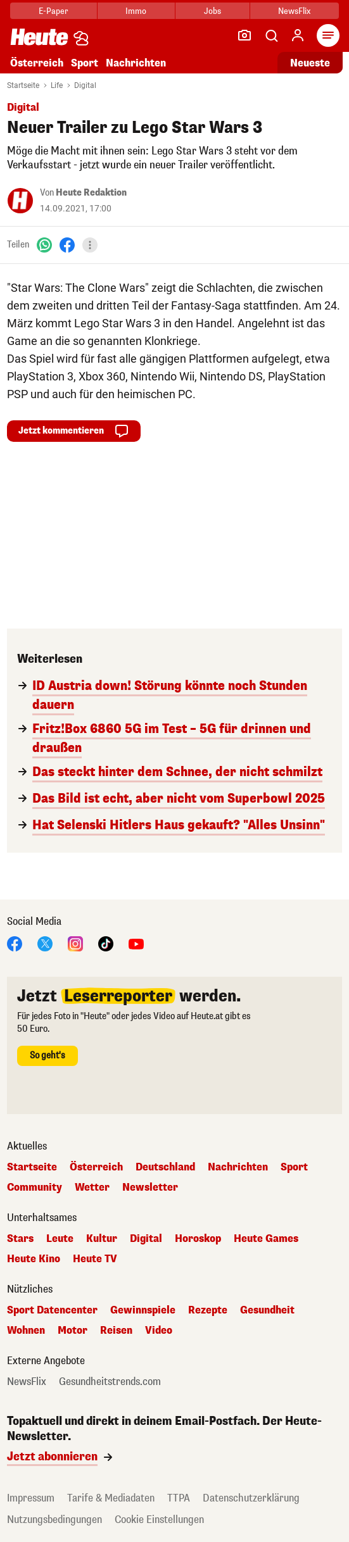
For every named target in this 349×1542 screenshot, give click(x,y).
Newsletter (150, 1187)
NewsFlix (294, 11)
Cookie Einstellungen (159, 1519)
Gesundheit (267, 1310)
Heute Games (266, 1238)
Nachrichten (136, 63)
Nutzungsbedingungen (54, 1519)
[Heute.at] (39, 36)
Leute (59, 1238)
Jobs (212, 11)
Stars (20, 1238)
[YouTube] (136, 943)
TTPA (178, 1498)
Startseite (23, 85)
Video (158, 1330)
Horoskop (198, 1238)
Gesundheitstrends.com (110, 1382)
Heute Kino (33, 1259)
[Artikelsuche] (271, 35)
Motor (72, 1330)
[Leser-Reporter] (244, 35)
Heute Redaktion (91, 193)
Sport (84, 63)
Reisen (116, 1330)
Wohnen (26, 1330)
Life (57, 85)
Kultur (101, 1238)
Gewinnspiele (142, 1310)
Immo (135, 11)
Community (34, 1187)
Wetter (92, 1187)
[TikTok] (105, 943)
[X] (45, 943)
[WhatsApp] (44, 245)
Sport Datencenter (52, 1310)
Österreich (36, 63)
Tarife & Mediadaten (111, 1498)
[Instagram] (75, 943)
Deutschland (165, 1167)
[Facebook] (67, 245)
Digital (85, 85)
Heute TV (95, 1259)
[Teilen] (90, 245)
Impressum (30, 1498)
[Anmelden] (297, 35)
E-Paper (53, 11)
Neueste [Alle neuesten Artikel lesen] (310, 63)
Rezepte (207, 1310)
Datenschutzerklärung (251, 1498)
